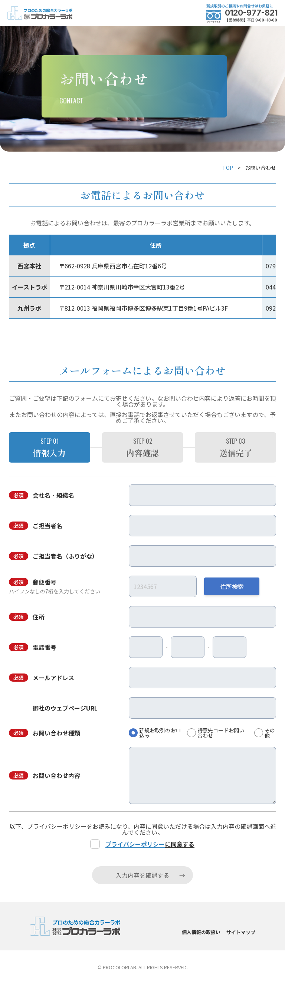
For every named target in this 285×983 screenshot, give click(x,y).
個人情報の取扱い (201, 932)
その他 (270, 733)
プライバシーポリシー (135, 844)
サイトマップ (240, 932)
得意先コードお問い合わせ (220, 733)
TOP (227, 167)
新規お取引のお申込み (160, 733)
